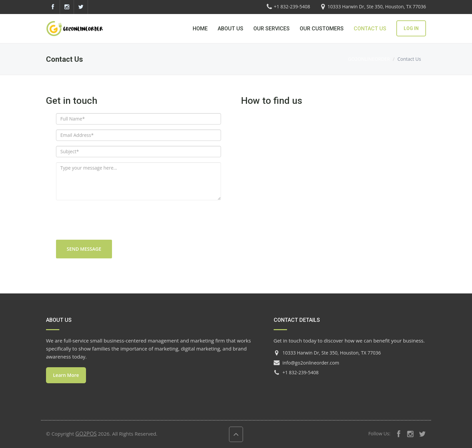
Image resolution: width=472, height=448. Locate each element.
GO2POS (86, 433)
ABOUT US (230, 28)
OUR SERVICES (271, 28)
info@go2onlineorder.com (310, 363)
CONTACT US (370, 28)
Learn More (66, 375)
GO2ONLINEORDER (369, 59)
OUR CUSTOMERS (322, 28)
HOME (200, 28)
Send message (84, 249)
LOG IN (411, 28)
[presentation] (106, 223)
